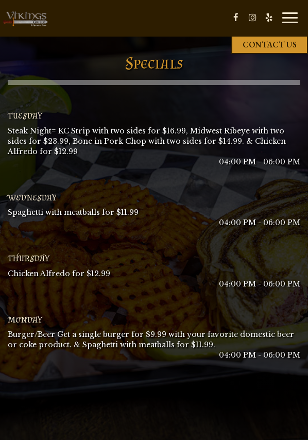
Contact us (270, 44)
